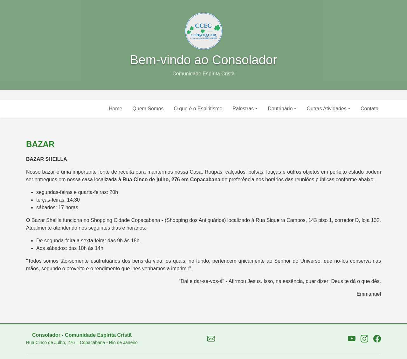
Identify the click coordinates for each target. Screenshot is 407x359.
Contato (369, 108)
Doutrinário (280, 108)
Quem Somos (148, 108)
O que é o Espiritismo (198, 108)
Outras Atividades (326, 108)
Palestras (243, 108)
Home (115, 108)
